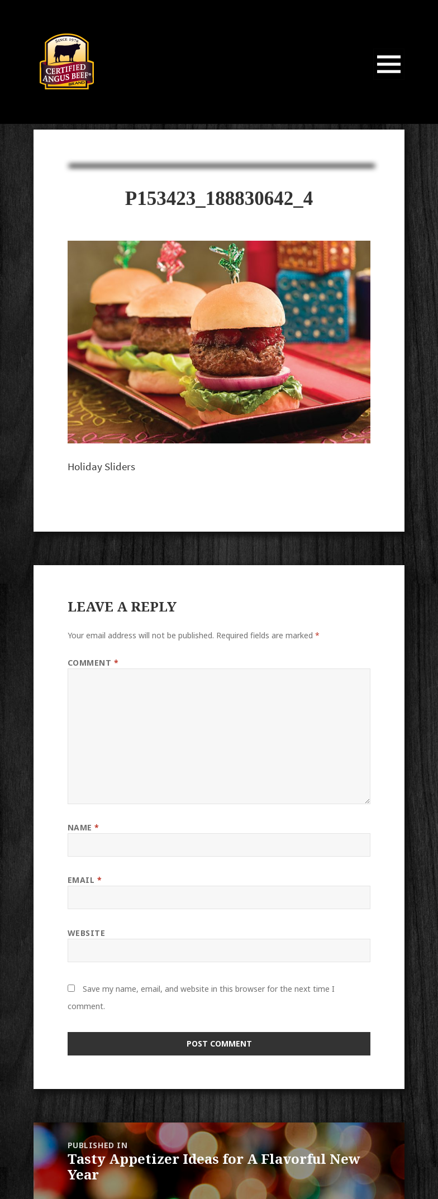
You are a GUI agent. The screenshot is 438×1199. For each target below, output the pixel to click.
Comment (93, 662)
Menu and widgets (389, 79)
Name (83, 827)
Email (85, 880)
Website (87, 933)
